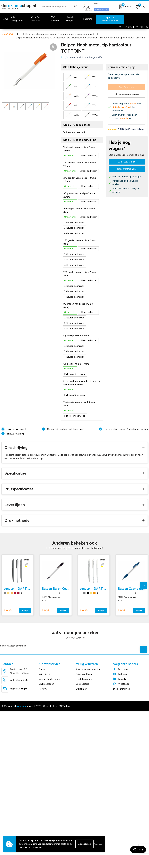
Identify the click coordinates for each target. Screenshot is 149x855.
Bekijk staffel (96, 57)
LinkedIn (119, 679)
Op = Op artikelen (35, 19)
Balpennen (92, 37)
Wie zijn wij (44, 674)
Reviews (43, 688)
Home (19, 34)
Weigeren (98, 844)
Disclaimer (81, 688)
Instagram (120, 674)
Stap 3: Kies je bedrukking (79, 139)
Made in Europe (70, 19)
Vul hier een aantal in (74, 132)
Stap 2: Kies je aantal (76, 124)
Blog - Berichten (121, 688)
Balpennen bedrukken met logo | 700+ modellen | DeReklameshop (50, 37)
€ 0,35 (45, 610)
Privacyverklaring (84, 674)
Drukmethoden (46, 684)
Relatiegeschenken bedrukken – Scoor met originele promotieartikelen (60, 34)
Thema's (87, 19)
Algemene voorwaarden (88, 669)
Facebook (120, 669)
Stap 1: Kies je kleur (75, 67)
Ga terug (9, 34)
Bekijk (25, 610)
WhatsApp (121, 684)
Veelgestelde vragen (49, 679)
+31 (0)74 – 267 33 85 (135, 27)
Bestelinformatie (84, 679)
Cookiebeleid (82, 684)
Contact (43, 669)
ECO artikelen (54, 19)
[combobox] (57, 6)
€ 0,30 (7, 610)
